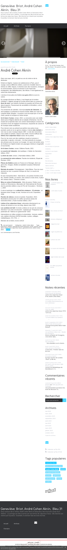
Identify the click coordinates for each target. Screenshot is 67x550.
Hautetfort (37, 542)
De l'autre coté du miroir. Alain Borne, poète (54, 365)
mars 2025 (48, 428)
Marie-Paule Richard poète (53, 324)
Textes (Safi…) (49, 168)
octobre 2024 (49, 433)
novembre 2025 (50, 416)
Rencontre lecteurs (51, 163)
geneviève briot (27, 228)
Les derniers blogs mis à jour (21, 544)
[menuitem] (6, 25)
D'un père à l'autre (50, 356)
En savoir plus (12, 548)
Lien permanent (6, 225)
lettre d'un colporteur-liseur (54, 466)
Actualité (47, 144)
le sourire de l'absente (52, 472)
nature (47, 158)
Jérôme (47, 384)
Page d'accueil (15, 61)
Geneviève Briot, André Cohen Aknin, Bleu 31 (21, 8)
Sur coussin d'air (5, 61)
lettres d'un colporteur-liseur (13, 228)
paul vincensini (50, 478)
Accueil (6, 26)
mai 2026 (48, 411)
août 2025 (48, 421)
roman (31, 226)
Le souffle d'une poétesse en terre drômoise (54, 302)
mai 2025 (48, 423)
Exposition (48, 153)
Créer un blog (30, 542)
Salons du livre (49, 165)
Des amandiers (49, 341)
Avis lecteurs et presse (52, 146)
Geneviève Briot (50, 129)
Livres (47, 156)
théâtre (10, 226)
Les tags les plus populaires (46, 544)
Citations (48, 149)
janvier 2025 (49, 430)
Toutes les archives (50, 435)
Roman (59, 478)
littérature (4, 226)
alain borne (56, 475)
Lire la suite (51, 68)
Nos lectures (49, 161)
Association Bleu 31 (51, 132)
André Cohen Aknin (16, 70)
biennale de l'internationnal (21, 226)
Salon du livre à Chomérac (53, 348)
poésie (36, 226)
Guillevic (48, 482)
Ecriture (47, 141)
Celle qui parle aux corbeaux (54, 385)
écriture (48, 475)
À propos (28, 26)
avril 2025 (48, 425)
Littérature (48, 134)
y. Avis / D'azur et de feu (52, 170)
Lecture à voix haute (51, 151)
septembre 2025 (50, 418)
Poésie (47, 139)
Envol (22, 61)
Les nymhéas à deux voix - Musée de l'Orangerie (55, 332)
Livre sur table (49, 309)
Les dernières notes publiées (34, 544)
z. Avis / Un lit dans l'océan (53, 173)
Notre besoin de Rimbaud (53, 293)
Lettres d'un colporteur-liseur (54, 137)
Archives (16, 26)
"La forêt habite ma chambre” (54, 317)
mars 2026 (48, 413)
